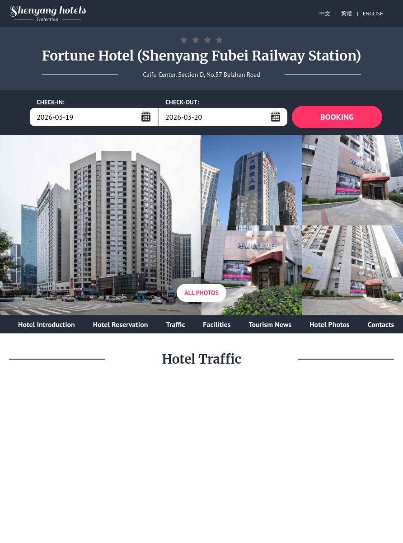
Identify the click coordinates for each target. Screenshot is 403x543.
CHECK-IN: (51, 102)
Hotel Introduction (46, 324)
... (146, 117)
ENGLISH (373, 13)
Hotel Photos (329, 324)
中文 (324, 13)
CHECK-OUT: (182, 102)
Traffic (175, 324)
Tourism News (269, 324)
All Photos (201, 293)
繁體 (346, 13)
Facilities (216, 324)
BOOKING (337, 117)
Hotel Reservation (120, 324)
